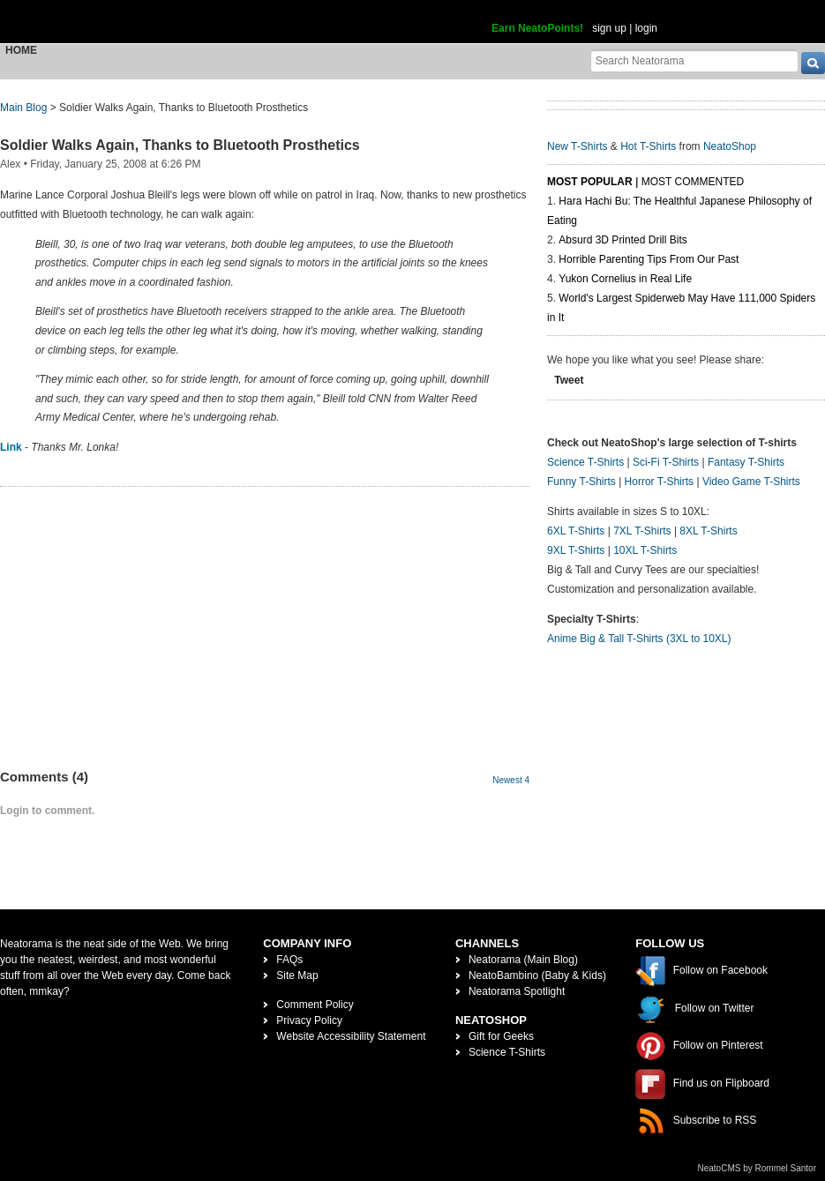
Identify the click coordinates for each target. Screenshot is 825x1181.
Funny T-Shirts (581, 481)
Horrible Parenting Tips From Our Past (649, 259)
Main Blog (23, 107)
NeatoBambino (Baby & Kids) (537, 975)
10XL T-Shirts (645, 550)
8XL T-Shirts (708, 531)
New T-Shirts (577, 146)
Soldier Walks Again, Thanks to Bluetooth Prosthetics (180, 145)
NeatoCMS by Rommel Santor (757, 1168)
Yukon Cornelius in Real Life (625, 279)
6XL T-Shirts (575, 531)
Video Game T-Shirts (751, 481)
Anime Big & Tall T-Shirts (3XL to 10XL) (639, 638)
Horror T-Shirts (659, 481)
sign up (609, 28)
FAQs (289, 959)
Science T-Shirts (585, 462)
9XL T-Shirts (575, 550)
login (646, 28)
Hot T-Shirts (648, 146)
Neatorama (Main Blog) (523, 959)
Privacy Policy (309, 1020)
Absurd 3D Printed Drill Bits (622, 240)
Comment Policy (314, 1004)
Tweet (568, 380)
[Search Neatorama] (694, 60)
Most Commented (692, 182)
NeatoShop (729, 146)
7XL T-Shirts (642, 531)
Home (21, 50)
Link (11, 447)
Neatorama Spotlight (517, 991)
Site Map (297, 975)
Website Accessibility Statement (350, 1036)
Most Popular (590, 182)
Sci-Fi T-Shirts (666, 462)
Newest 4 (510, 780)
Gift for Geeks (501, 1036)
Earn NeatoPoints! (537, 28)
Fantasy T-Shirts (746, 462)
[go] (813, 63)
